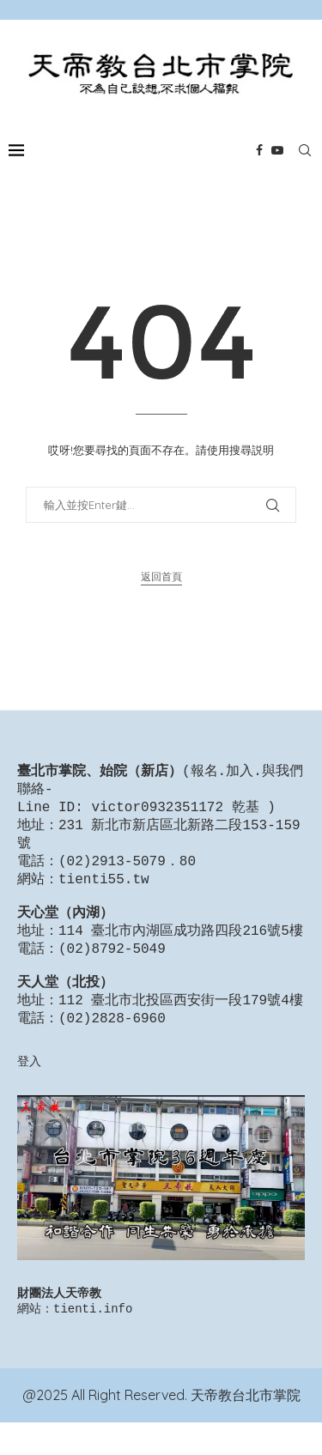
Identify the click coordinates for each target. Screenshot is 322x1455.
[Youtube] (277, 150)
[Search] (304, 150)
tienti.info (92, 1340)
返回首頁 (161, 576)
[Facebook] (259, 150)
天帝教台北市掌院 (246, 1427)
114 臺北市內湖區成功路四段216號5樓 (180, 948)
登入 (29, 1090)
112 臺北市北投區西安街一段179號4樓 (180, 1026)
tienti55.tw (103, 890)
